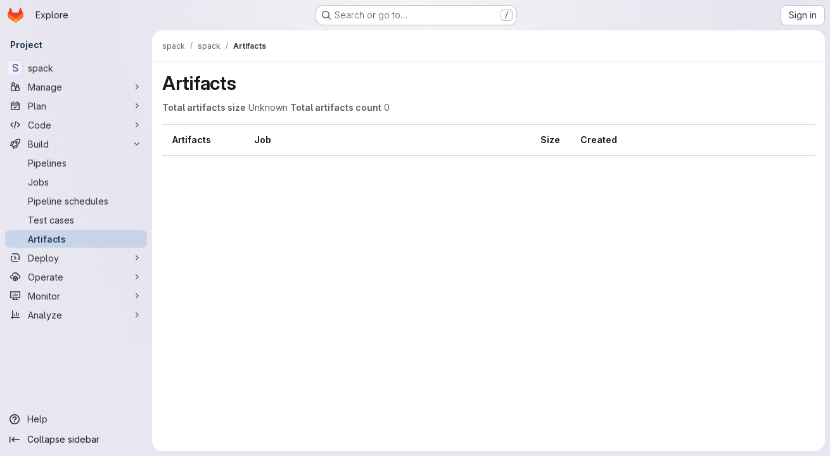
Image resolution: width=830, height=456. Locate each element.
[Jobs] (76, 182)
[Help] (76, 419)
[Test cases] (76, 220)
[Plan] (76, 106)
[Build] (76, 144)
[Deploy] (76, 258)
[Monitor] (76, 296)
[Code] (76, 125)
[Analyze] (76, 315)
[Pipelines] (76, 163)
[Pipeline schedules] (76, 201)
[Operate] (76, 277)
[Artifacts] (76, 239)
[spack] (76, 68)
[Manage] (76, 87)
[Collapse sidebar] (76, 439)
